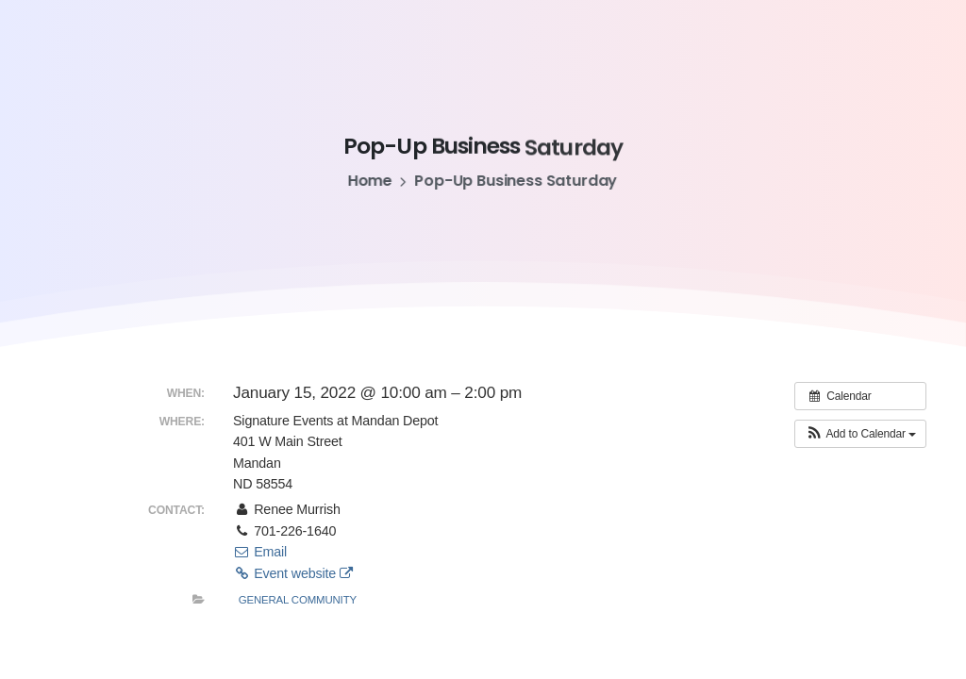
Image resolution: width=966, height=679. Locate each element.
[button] (860, 434)
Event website (293, 573)
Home (367, 180)
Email (260, 551)
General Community (298, 599)
